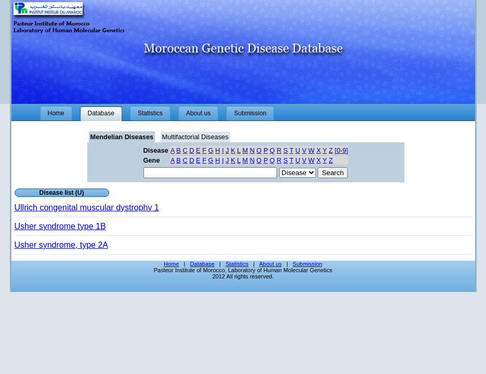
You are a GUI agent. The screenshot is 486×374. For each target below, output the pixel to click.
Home (171, 264)
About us (270, 264)
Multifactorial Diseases (195, 137)
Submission (307, 264)
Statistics (237, 264)
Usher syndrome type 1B (60, 226)
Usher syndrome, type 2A (62, 245)
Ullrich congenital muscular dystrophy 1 (87, 207)
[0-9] (341, 150)
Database (202, 264)
